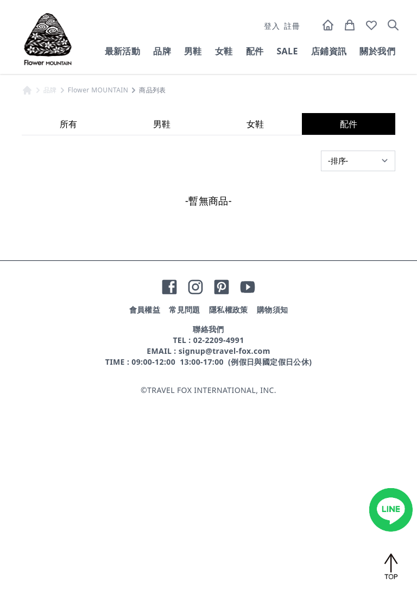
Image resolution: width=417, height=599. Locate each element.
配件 (255, 51)
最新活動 (123, 51)
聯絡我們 (208, 528)
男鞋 (193, 51)
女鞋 (224, 51)
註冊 (292, 26)
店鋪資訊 (329, 51)
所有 (68, 323)
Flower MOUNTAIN (98, 289)
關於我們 (377, 51)
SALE (287, 51)
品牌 (162, 51)
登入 (272, 26)
